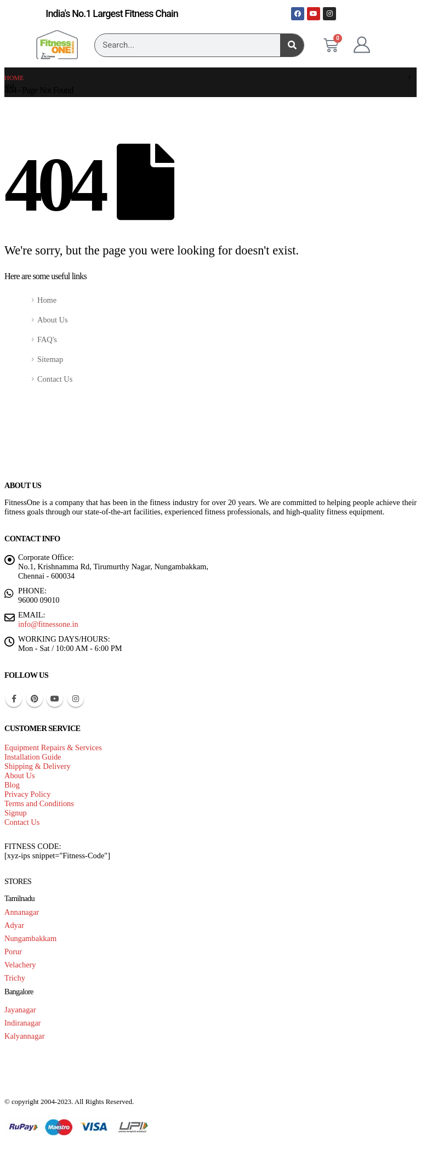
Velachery (20, 964)
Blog (12, 784)
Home (46, 300)
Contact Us (54, 379)
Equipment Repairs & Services (53, 747)
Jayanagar (20, 1009)
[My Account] (362, 45)
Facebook (13, 698)
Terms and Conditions (39, 803)
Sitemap (50, 359)
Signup (15, 812)
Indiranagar (22, 1022)
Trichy (14, 977)
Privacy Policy (27, 794)
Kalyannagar (24, 1036)
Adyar (14, 925)
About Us (52, 319)
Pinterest (34, 698)
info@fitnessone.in (48, 624)
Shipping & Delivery (37, 766)
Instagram (75, 698)
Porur (13, 951)
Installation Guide (32, 756)
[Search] (292, 45)
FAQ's (47, 339)
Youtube (55, 698)
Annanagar (21, 912)
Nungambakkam (30, 938)
